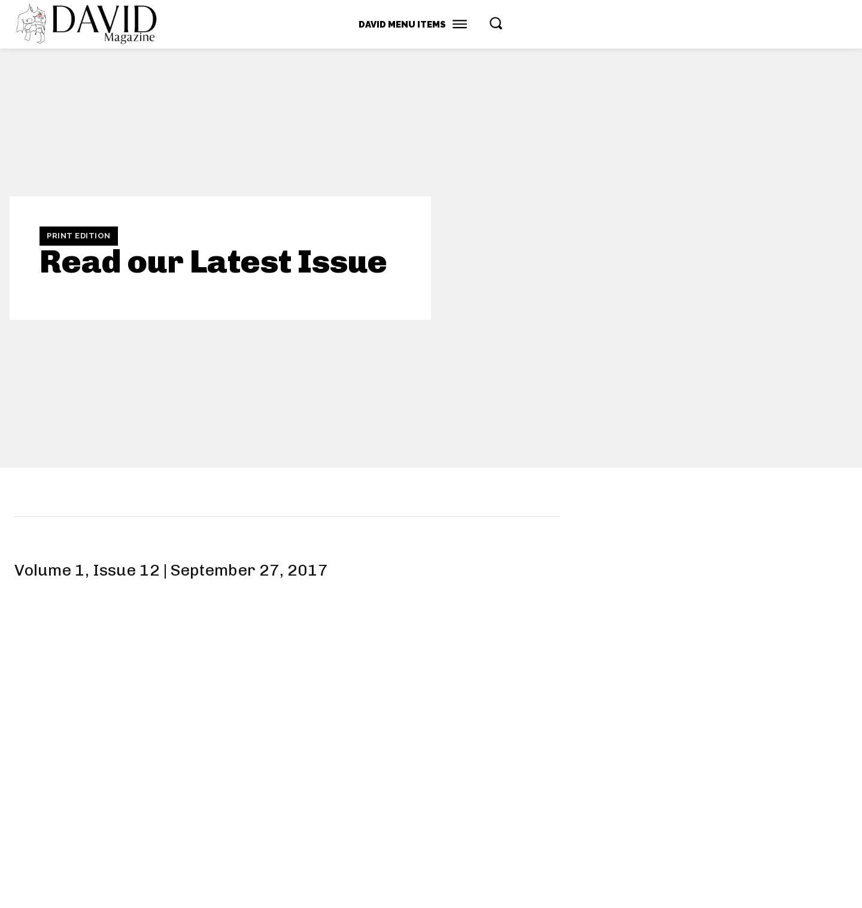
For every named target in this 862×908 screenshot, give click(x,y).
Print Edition (79, 236)
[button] (495, 23)
